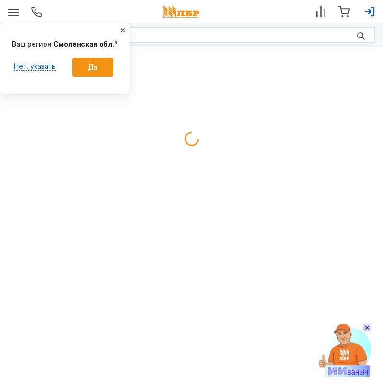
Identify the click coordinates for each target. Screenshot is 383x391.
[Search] (191, 35)
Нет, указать (35, 66)
